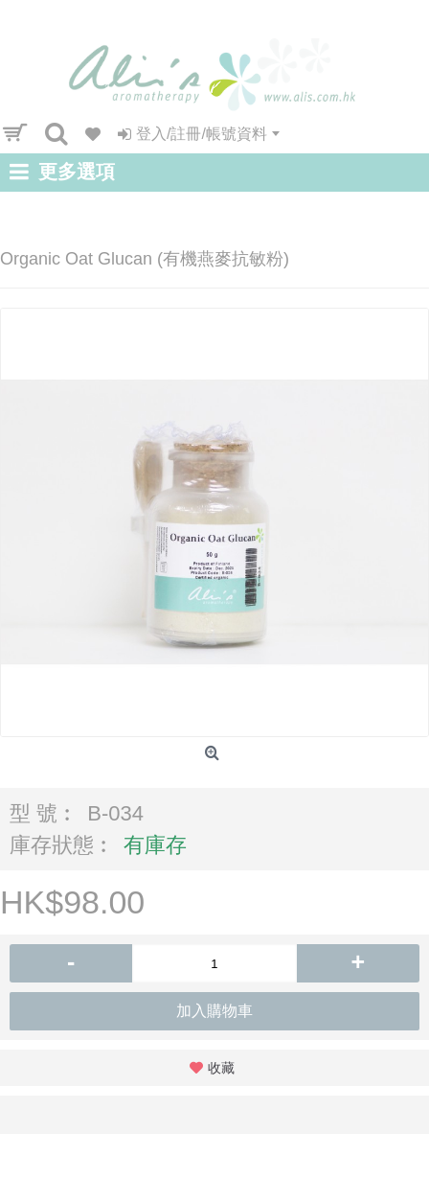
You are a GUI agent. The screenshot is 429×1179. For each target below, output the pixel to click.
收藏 (221, 1067)
